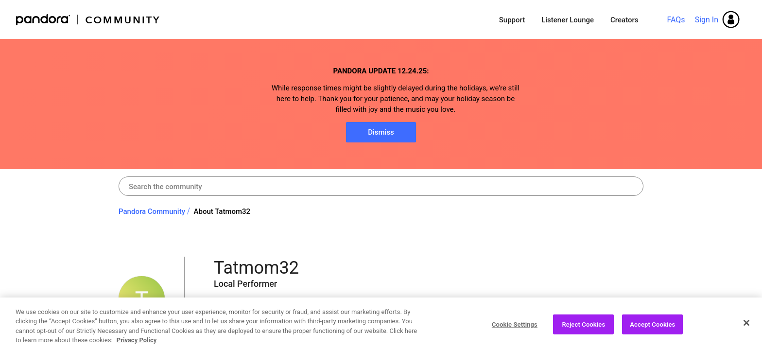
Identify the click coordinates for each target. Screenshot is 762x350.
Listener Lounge (567, 20)
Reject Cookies (583, 328)
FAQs (676, 19)
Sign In (706, 19)
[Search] (381, 186)
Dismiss (381, 132)
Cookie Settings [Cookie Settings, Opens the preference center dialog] (514, 328)
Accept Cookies (652, 328)
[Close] (746, 326)
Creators (624, 20)
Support (512, 20)
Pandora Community (88, 19)
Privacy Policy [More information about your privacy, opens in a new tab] (136, 344)
